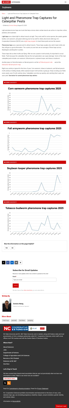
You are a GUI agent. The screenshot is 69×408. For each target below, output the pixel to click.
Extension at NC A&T (10, 361)
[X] (5, 383)
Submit (16, 285)
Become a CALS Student (11, 358)
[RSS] (9, 383)
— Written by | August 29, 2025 (14, 25)
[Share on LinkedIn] (12, 262)
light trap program (30, 41)
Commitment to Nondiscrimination (19, 388)
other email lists (28, 290)
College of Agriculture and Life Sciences (16, 355)
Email (15, 276)
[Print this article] (20, 262)
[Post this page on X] (3, 262)
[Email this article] (16, 262)
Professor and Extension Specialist (21, 306)
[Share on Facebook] (8, 262)
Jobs (5, 350)
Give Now (6, 364)
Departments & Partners (11, 353)
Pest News (22, 320)
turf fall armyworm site (45, 62)
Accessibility (16, 401)
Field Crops (6, 320)
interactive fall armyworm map (11, 64)
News (3, 13)
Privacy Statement (42, 388)
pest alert (14, 320)
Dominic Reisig (13, 25)
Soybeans (6, 7)
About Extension (8, 347)
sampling (30, 320)
